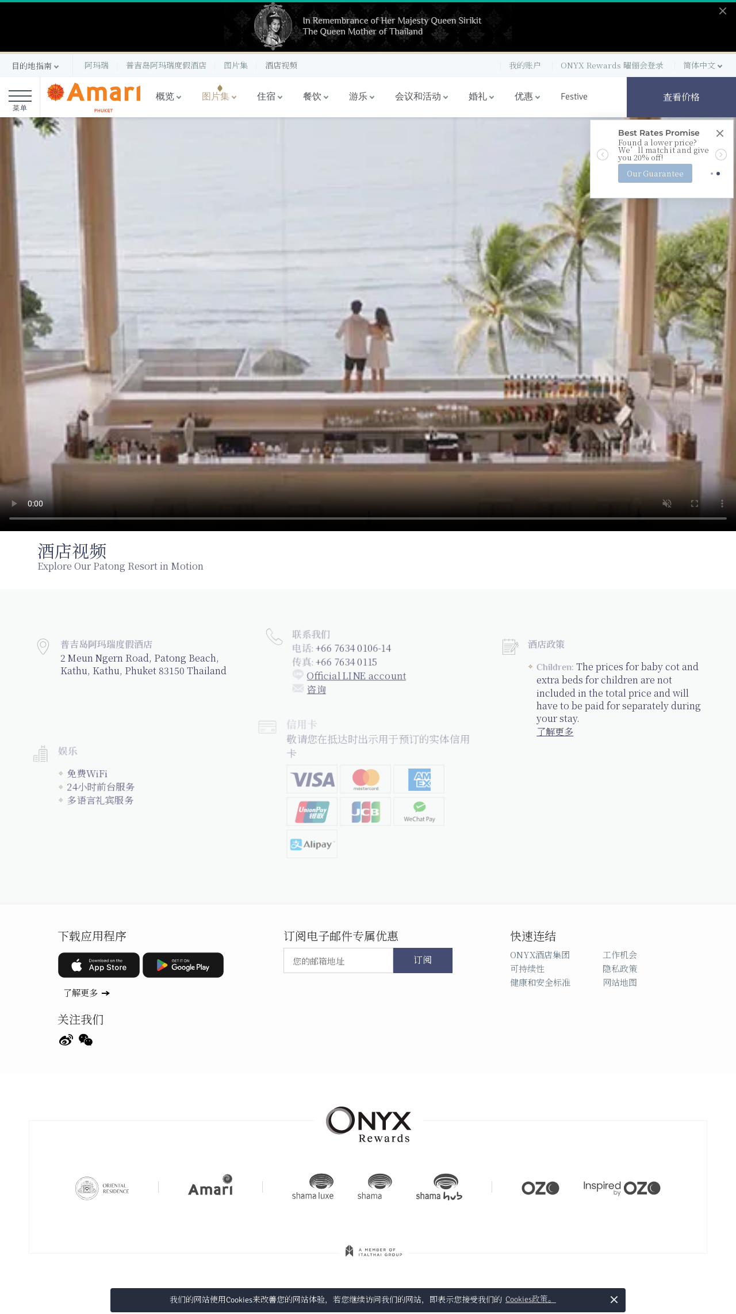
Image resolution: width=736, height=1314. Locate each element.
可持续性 (527, 968)
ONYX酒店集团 (540, 954)
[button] (36, 66)
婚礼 (478, 96)
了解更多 (554, 727)
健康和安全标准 (540, 982)
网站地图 (620, 982)
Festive (574, 96)
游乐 (358, 96)
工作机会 (620, 954)
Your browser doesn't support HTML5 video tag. (368, 324)
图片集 (215, 96)
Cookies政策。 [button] (530, 1299)
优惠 (524, 96)
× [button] (614, 1299)
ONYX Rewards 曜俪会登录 (612, 65)
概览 (165, 96)
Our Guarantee (655, 173)
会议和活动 (418, 96)
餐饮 (312, 96)
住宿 (266, 96)
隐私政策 (620, 968)
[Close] (719, 134)
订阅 (422, 960)
